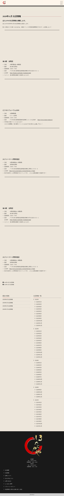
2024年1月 (39, 362)
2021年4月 (39, 409)
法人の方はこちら (9, 478)
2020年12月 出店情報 (9, 284)
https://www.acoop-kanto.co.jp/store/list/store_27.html (22, 171)
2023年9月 (39, 350)
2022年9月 (39, 318)
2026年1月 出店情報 (8, 309)
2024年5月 (39, 372)
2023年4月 (39, 338)
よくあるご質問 (8, 483)
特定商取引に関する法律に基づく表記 (13, 489)
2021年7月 (39, 416)
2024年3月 (39, 367)
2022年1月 (39, 302)
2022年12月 (39, 325)
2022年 (37, 299)
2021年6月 (39, 414)
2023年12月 (39, 357)
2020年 (37, 387)
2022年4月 (39, 306)
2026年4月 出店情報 (8, 299)
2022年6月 (39, 313)
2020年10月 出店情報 (9, 282)
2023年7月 (39, 345)
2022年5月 (39, 311)
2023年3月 (39, 336)
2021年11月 (39, 426)
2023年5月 (39, 340)
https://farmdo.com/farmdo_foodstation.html (20, 73)
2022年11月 (39, 323)
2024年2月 (39, 365)
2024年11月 (39, 381)
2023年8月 (39, 347)
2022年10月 (39, 320)
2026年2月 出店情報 (8, 306)
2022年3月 (39, 309)
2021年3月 (39, 407)
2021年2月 (39, 404)
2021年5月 (39, 412)
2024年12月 (39, 384)
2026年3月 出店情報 (8, 302)
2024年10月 (39, 379)
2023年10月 (39, 352)
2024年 (37, 360)
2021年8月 (39, 419)
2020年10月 (39, 392)
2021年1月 (39, 402)
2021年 (37, 400)
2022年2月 (39, 304)
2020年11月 (39, 394)
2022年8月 (39, 316)
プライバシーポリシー (10, 486)
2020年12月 (39, 396)
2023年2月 (39, 333)
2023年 (37, 328)
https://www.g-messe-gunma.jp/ (45, 119)
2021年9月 (39, 421)
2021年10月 (39, 423)
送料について (8, 475)
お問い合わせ (8, 481)
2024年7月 (39, 377)
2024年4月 (39, 370)
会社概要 (7, 470)
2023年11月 (39, 354)
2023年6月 (39, 343)
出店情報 (7, 472)
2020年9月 (39, 389)
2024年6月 (39, 374)
